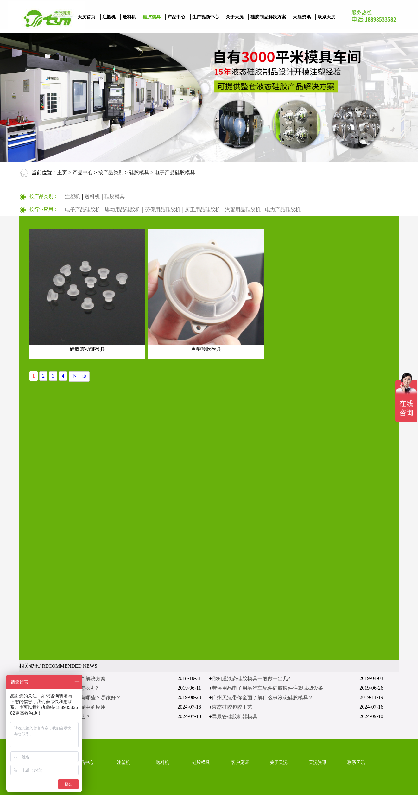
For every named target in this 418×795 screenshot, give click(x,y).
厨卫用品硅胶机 (202, 209)
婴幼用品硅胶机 (122, 209)
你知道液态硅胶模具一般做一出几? (251, 678)
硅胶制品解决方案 (268, 17)
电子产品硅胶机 (82, 209)
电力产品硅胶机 (283, 209)
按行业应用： (43, 209)
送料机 (129, 17)
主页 (62, 172)
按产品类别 (110, 172)
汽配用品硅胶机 (243, 209)
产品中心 (176, 17)
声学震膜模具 (206, 349)
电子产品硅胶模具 (174, 172)
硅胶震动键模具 (87, 349)
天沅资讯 (302, 17)
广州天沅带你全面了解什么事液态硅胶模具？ (262, 697)
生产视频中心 (205, 17)
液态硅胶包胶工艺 (232, 707)
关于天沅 (235, 17)
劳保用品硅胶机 (162, 209)
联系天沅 (326, 17)
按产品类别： (43, 196)
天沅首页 (86, 17)
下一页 (79, 376)
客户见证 (240, 762)
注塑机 (109, 17)
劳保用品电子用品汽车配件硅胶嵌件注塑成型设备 (267, 688)
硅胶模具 (152, 17)
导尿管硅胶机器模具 (234, 716)
